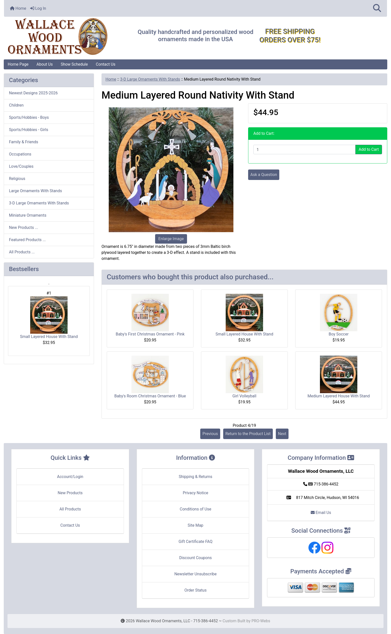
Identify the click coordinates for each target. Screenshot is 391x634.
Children (16, 105)
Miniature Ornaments (27, 215)
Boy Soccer (339, 334)
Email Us (321, 512)
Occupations (20, 154)
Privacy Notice (195, 492)
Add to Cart (369, 149)
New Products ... (23, 227)
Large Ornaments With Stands (35, 190)
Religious (17, 178)
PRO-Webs (260, 621)
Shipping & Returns (195, 476)
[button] (377, 8)
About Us (44, 64)
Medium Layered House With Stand (338, 396)
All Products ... (22, 252)
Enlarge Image (171, 238)
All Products (70, 509)
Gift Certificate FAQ (195, 541)
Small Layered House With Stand (49, 317)
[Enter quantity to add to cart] (304, 149)
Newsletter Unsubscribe (195, 574)
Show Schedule (74, 64)
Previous (210, 433)
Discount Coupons (195, 557)
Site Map (195, 525)
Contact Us (105, 64)
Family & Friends (23, 142)
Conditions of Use (195, 509)
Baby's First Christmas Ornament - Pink (150, 334)
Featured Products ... (27, 239)
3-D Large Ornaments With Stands (150, 79)
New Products (70, 492)
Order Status (196, 590)
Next (282, 433)
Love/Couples (21, 166)
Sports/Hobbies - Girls (28, 129)
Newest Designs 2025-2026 (33, 93)
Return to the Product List (248, 433)
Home (18, 8)
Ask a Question (263, 174)
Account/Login (70, 476)
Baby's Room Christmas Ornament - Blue (150, 396)
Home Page (18, 64)
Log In (38, 8)
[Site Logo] (68, 36)
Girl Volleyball (244, 396)
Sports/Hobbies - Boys (29, 117)
